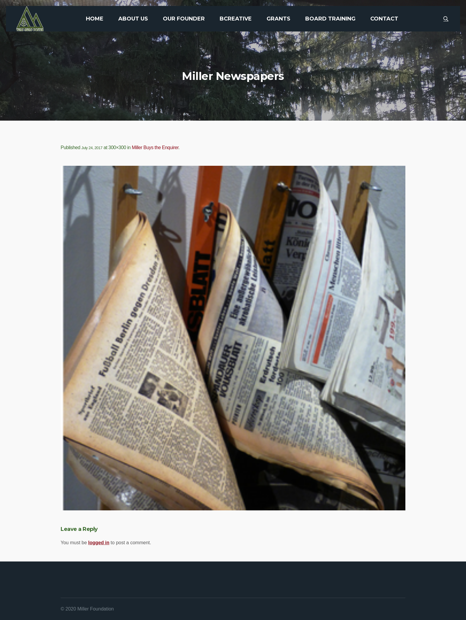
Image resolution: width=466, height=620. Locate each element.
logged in (98, 542)
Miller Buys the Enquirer (155, 147)
